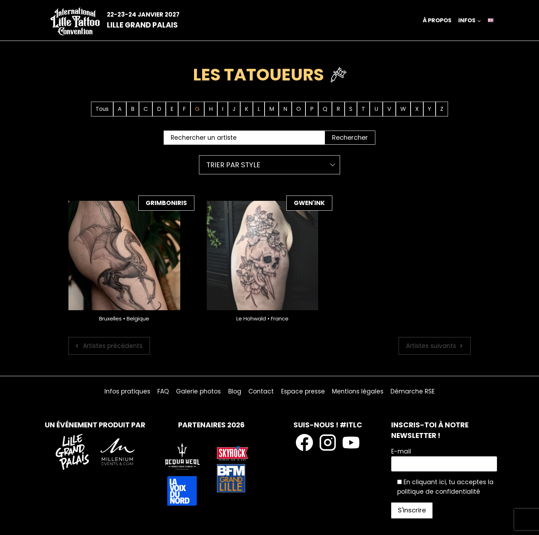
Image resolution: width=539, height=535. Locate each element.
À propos (437, 20)
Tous (102, 109)
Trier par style (233, 165)
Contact (261, 391)
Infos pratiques (127, 391)
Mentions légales (357, 391)
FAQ (163, 391)
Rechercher (350, 137)
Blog (234, 391)
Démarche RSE (412, 391)
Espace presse (303, 391)
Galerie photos (198, 391)
